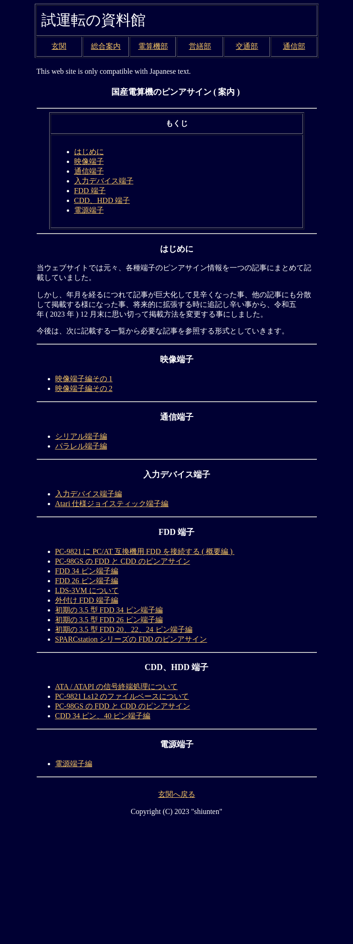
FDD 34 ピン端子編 (86, 571)
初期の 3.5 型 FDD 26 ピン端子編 (109, 620)
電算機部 (153, 46)
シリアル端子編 (81, 436)
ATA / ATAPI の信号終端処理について (116, 686)
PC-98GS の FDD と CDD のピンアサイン (122, 561)
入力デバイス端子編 (88, 494)
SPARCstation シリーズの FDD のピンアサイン (131, 639)
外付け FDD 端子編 (86, 600)
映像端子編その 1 (84, 379)
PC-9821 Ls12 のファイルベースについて (122, 696)
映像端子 (89, 161)
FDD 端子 (90, 191)
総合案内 (106, 46)
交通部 (247, 46)
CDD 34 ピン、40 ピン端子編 (103, 716)
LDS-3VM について (87, 590)
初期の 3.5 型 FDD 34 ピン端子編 (109, 610)
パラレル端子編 (81, 446)
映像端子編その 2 (84, 388)
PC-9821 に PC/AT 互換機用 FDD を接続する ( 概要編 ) (145, 551)
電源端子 (89, 210)
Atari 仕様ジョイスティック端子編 (112, 504)
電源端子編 (73, 764)
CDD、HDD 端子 (102, 200)
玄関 (58, 46)
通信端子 (89, 171)
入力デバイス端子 (104, 181)
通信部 (294, 46)
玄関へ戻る (176, 794)
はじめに (89, 152)
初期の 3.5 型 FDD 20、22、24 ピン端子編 (124, 629)
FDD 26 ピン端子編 (86, 581)
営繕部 (200, 46)
